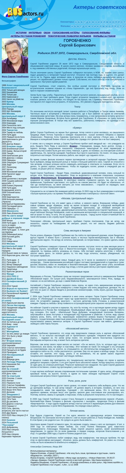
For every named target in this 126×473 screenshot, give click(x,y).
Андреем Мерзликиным (43, 178)
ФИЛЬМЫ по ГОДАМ (104, 36)
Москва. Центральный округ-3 (13, 244)
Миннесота (13, 211)
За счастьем (13, 376)
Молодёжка (13, 331)
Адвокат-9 (12, 326)
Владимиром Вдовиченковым (74, 178)
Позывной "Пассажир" (10, 423)
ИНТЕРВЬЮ (35, 32)
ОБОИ (47, 32)
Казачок (11, 420)
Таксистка (12, 130)
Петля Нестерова (16, 305)
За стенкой (13, 369)
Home (26, 19)
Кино (23, 10)
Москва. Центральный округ (12, 105)
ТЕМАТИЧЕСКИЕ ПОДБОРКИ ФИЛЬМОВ (69, 36)
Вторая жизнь (14, 341)
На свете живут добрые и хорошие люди (15, 216)
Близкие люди (14, 146)
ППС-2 (15, 276)
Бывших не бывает (17, 291)
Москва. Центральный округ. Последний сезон (13, 317)
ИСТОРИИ (21, 32)
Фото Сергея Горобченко (15, 76)
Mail (31, 19)
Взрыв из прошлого (17, 288)
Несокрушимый (15, 355)
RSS (39, 19)
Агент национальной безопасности (15, 86)
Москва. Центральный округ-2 (13, 114)
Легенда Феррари (16, 362)
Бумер (10, 101)
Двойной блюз (14, 279)
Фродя (10, 274)
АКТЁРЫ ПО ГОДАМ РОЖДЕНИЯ (28, 36)
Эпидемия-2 (13, 394)
